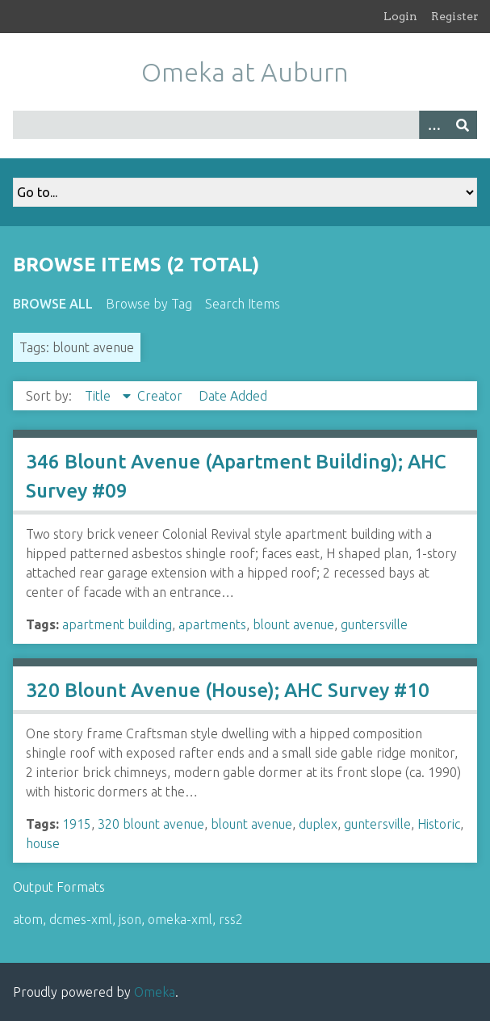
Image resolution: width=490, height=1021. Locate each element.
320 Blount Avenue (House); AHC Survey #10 (227, 690)
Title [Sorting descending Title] (99, 396)
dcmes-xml (80, 919)
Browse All (53, 303)
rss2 (231, 919)
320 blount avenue (151, 824)
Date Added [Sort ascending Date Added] (233, 396)
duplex (318, 824)
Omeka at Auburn (245, 71)
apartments (212, 624)
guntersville (374, 624)
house (43, 843)
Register (455, 16)
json (130, 919)
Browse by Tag (149, 303)
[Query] (245, 125)
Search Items (242, 303)
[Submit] (462, 125)
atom (28, 919)
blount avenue (293, 624)
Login (400, 16)
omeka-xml (180, 919)
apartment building (117, 624)
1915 (76, 824)
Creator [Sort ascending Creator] (161, 396)
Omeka (154, 992)
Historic (438, 824)
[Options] (433, 125)
